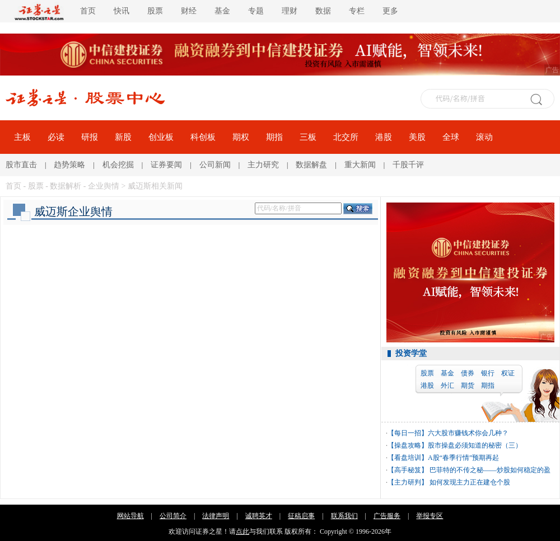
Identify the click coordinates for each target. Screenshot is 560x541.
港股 (383, 137)
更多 (390, 11)
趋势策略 (69, 165)
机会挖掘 (118, 165)
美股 (417, 137)
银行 (487, 373)
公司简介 (173, 516)
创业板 (161, 137)
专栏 (357, 11)
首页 (88, 11)
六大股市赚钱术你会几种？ (468, 433)
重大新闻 (360, 165)
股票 (155, 11)
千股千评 (408, 165)
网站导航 (130, 516)
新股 (123, 137)
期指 (274, 137)
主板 (22, 137)
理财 (289, 11)
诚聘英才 (258, 516)
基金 (222, 11)
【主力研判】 (408, 482)
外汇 (447, 385)
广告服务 (387, 516)
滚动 (484, 137)
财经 (189, 11)
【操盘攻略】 (408, 445)
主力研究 (263, 165)
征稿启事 (301, 516)
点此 (242, 531)
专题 (256, 11)
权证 (508, 373)
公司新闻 (215, 165)
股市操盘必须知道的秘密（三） (475, 445)
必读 (56, 137)
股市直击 (21, 165)
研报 (89, 137)
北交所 (345, 137)
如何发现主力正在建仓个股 (469, 482)
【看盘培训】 (408, 458)
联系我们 (344, 516)
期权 (240, 137)
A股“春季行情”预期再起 (463, 458)
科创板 (203, 137)
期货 (467, 385)
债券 (467, 373)
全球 (450, 137)
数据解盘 (311, 165)
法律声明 (215, 516)
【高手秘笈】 (408, 470)
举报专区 (429, 516)
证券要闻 (166, 165)
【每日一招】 (408, 433)
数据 (323, 11)
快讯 (121, 11)
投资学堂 (411, 353)
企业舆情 (103, 186)
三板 (308, 137)
